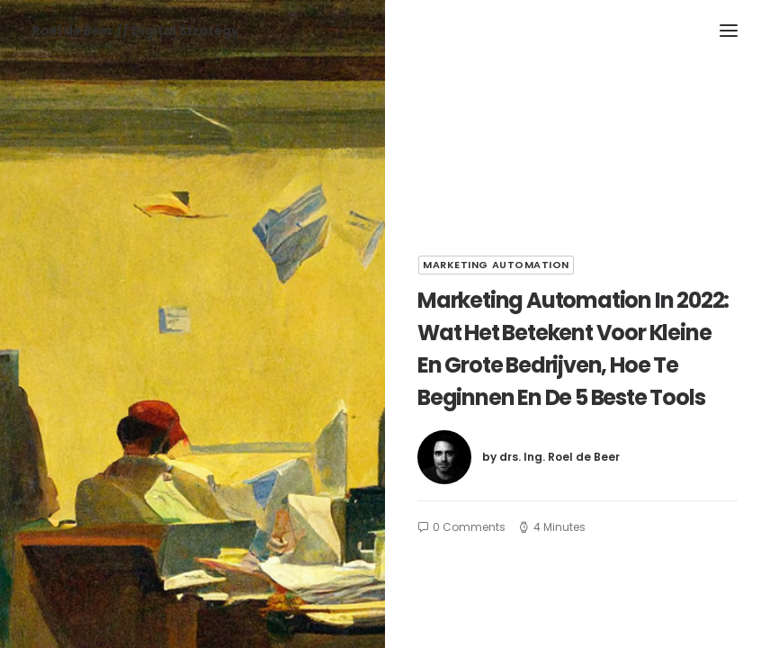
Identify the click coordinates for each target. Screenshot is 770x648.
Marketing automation (496, 264)
